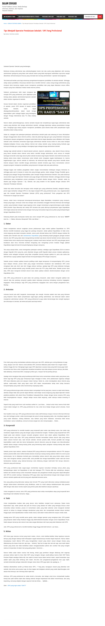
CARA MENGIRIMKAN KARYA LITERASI (28, 17)
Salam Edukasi (9, 3)
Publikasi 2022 (61, 17)
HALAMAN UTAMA (9, 17)
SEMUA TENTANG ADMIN (12, 34)
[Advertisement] (37, 50)
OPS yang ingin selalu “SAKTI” (17, 585)
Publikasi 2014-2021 (48, 17)
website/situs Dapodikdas (31, 235)
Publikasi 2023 (72, 17)
